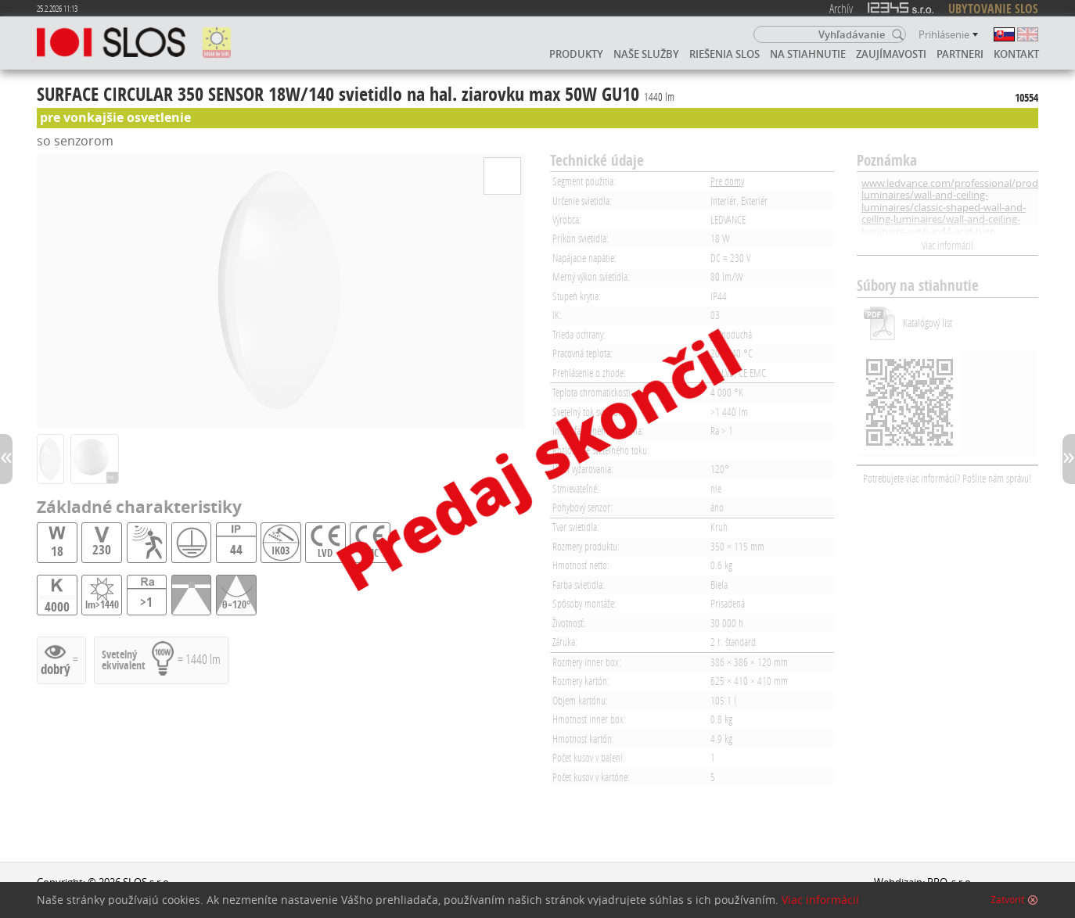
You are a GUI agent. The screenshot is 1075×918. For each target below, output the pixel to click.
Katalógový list (927, 322)
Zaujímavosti (891, 54)
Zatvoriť (1007, 900)
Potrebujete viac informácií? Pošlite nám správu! (947, 478)
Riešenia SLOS (724, 54)
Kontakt (1016, 54)
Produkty (576, 54)
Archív (841, 8)
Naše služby (646, 54)
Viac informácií (947, 245)
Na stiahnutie (808, 54)
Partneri (960, 54)
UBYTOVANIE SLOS (993, 8)
